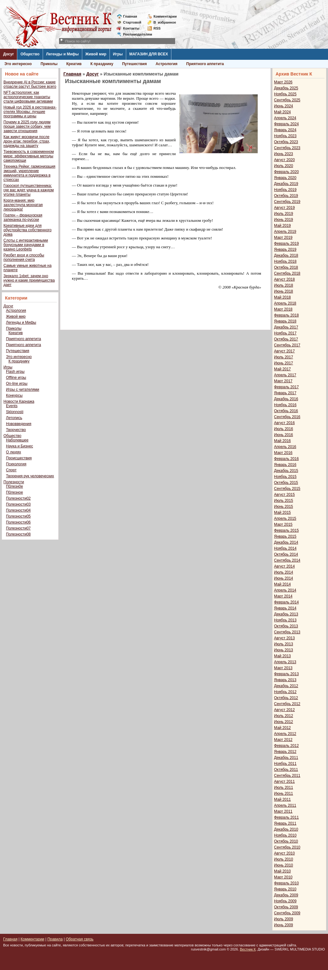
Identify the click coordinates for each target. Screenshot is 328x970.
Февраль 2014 (286, 602)
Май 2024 (282, 112)
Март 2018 (283, 309)
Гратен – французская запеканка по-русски (22, 217)
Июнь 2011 (283, 793)
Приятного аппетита (205, 64)
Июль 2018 (283, 285)
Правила (55, 939)
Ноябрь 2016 (285, 405)
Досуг (8, 54)
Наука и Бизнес (19, 446)
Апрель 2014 (285, 590)
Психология (16, 464)
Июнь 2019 (283, 219)
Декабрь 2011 (286, 757)
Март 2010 (283, 877)
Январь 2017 (285, 393)
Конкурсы (14, 395)
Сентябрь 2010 (287, 847)
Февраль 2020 (286, 172)
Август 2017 (284, 351)
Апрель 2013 (285, 662)
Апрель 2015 (285, 518)
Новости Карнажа (18, 401)
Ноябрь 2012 (285, 692)
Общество (30, 54)
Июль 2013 (283, 644)
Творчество (16, 430)
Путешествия (134, 64)
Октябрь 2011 (286, 769)
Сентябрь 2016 (287, 417)
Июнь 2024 (283, 106)
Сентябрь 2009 (287, 913)
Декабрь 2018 (286, 255)
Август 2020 (284, 160)
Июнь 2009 (283, 925)
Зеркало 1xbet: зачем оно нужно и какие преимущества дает (29, 280)
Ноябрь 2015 (285, 476)
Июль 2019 (283, 213)
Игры (118, 54)
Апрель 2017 (285, 375)
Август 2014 (284, 566)
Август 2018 (284, 279)
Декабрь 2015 (286, 470)
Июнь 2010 (283, 865)
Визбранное (164, 22)
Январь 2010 (285, 889)
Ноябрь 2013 (285, 620)
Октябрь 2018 (286, 267)
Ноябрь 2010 (285, 835)
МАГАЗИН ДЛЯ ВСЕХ (148, 54)
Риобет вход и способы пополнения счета (23, 257)
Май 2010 (282, 871)
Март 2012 (283, 739)
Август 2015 (284, 494)
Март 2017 (283, 381)
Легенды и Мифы (62, 54)
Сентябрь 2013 (287, 632)
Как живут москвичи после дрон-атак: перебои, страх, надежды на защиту (26, 141)
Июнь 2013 (283, 650)
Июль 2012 (283, 716)
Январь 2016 (285, 465)
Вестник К (248, 949)
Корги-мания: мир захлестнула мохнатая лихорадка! (23, 204)
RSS (157, 28)
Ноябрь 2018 (285, 261)
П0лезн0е (14, 486)
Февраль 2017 (286, 387)
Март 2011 (283, 811)
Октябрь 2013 (286, 626)
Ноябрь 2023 (285, 136)
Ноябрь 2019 (285, 190)
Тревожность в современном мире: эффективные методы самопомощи (28, 156)
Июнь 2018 (283, 291)
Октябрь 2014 (286, 554)
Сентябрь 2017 (287, 345)
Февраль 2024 (286, 124)
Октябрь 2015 (286, 482)
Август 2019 (284, 207)
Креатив (74, 64)
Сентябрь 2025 (287, 100)
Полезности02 (18, 498)
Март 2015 (283, 524)
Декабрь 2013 (286, 614)
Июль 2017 (283, 357)
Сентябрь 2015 (287, 488)
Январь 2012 (285, 751)
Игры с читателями (22, 389)
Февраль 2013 (286, 674)
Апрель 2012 (285, 734)
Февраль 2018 (286, 315)
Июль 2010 (283, 859)
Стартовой (132, 22)
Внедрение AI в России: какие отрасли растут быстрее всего (29, 84)
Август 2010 (284, 853)
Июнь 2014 (283, 578)
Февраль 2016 (286, 459)
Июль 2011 (283, 787)
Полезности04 (18, 510)
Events (12, 406)
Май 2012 (282, 728)
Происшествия (19, 458)
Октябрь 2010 (286, 841)
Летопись (14, 418)
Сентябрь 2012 (287, 704)
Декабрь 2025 (286, 88)
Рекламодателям (135, 34)
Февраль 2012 (286, 745)
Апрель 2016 (285, 447)
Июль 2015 (283, 500)
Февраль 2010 (286, 883)
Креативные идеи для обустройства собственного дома (27, 230)
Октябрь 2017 (286, 339)
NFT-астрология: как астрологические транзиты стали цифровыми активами (28, 97)
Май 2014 (282, 584)
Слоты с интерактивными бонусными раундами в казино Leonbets (25, 244)
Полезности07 (18, 528)
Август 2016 (284, 423)
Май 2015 (282, 512)
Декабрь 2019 (286, 184)
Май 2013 (282, 656)
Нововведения (18, 424)
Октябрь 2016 (286, 411)
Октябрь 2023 (286, 142)
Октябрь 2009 (286, 907)
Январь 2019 (285, 249)
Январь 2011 (285, 823)
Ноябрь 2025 (285, 94)
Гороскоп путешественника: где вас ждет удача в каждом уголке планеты (28, 190)
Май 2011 (282, 799)
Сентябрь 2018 (287, 273)
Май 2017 (282, 369)
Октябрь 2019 (286, 195)
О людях (13, 452)
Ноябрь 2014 (285, 548)
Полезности (13, 482)
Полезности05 (18, 516)
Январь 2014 (285, 608)
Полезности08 (18, 534)
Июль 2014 (283, 572)
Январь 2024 (285, 130)
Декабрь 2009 (286, 895)
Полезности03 (18, 504)
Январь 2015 (285, 536)
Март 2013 (283, 668)
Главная (130, 16)
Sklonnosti (14, 412)
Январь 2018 (285, 321)
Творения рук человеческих (30, 476)
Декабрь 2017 (286, 327)
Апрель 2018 (285, 303)
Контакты (131, 28)
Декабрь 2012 (286, 686)
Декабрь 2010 (286, 829)
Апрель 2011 (285, 805)
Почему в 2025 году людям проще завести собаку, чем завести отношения (27, 126)
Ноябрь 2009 (285, 901)
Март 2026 (283, 82)
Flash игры (15, 371)
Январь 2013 (285, 680)
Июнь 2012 (283, 722)
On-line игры (16, 383)
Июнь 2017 (283, 363)
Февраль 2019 (286, 243)
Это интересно (18, 64)
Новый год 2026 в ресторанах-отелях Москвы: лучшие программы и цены (29, 111)
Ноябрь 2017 (285, 333)
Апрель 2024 (285, 118)
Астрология (167, 64)
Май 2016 (282, 441)
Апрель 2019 (285, 231)
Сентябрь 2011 (287, 775)
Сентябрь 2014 (287, 560)
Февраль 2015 (286, 530)
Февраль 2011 (286, 817)
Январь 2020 (285, 178)
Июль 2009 (283, 919)
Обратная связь (79, 939)
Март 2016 (283, 453)
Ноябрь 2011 (285, 763)
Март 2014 (283, 596)
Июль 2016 (283, 429)
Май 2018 (282, 297)
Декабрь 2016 (286, 399)
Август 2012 (284, 710)
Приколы (48, 64)
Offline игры (16, 377)
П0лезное (14, 492)
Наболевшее (17, 440)
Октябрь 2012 (286, 698)
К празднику (101, 64)
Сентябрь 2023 (287, 148)
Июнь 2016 (283, 435)
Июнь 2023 (283, 154)
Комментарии (165, 16)
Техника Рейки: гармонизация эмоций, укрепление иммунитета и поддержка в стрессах (29, 173)
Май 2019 (282, 225)
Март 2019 (283, 237)
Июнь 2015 (283, 506)
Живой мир (95, 54)
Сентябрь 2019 (287, 201)
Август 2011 (284, 781)
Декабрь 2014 (286, 542)
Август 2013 (284, 638)
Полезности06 (18, 522)
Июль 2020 (283, 166)
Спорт (11, 470)
